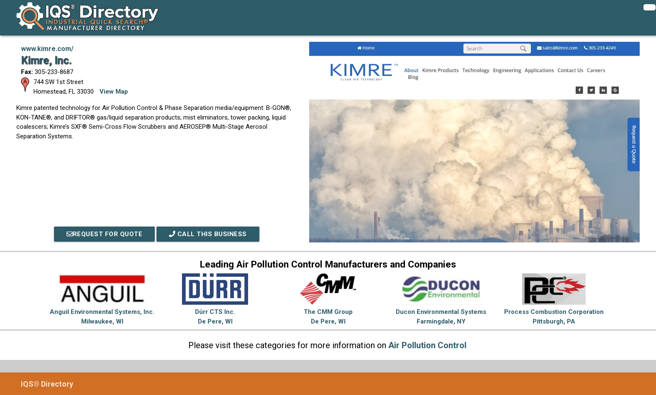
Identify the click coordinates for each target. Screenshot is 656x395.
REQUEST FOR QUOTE (105, 234)
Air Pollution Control (427, 345)
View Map (114, 91)
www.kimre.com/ (47, 49)
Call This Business (208, 234)
